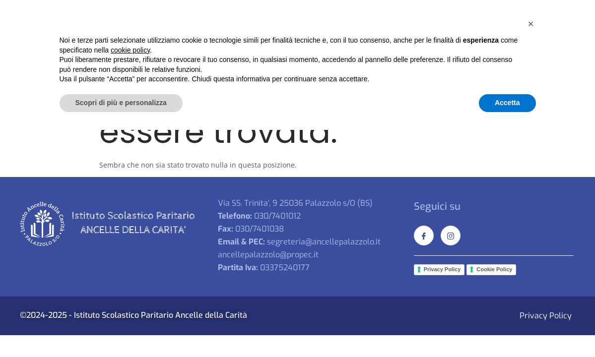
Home (163, 36)
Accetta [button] (507, 330)
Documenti (497, 36)
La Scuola (206, 36)
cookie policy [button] (130, 277)
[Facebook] (542, 11)
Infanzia (322, 36)
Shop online (336, 54)
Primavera (265, 36)
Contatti (384, 54)
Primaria (375, 36)
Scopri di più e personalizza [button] (121, 330)
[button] (531, 251)
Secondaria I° (437, 36)
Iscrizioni (544, 36)
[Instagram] (562, 11)
